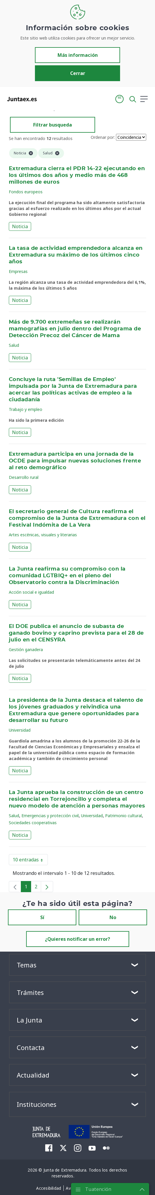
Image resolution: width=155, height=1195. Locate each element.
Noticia (20, 226)
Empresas (18, 271)
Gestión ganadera (26, 649)
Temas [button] (26, 964)
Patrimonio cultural (123, 815)
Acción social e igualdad (31, 592)
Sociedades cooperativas (33, 822)
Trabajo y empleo (25, 409)
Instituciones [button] (36, 1104)
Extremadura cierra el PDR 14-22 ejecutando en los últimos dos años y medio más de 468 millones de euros (77, 175)
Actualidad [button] (33, 1075)
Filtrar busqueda (52, 125)
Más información (78, 55)
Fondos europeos (26, 191)
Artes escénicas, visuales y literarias (43, 534)
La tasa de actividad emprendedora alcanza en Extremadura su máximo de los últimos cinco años (76, 255)
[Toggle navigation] (45, 99)
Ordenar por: (103, 137)
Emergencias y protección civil (50, 815)
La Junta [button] (29, 1019)
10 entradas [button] (30, 860)
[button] (119, 99)
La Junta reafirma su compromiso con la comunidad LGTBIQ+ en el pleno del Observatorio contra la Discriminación (67, 575)
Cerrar (77, 73)
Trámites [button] (30, 992)
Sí (42, 917)
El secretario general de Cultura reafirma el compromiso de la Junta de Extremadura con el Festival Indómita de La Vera (77, 518)
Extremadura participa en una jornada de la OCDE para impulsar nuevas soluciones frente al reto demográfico (75, 461)
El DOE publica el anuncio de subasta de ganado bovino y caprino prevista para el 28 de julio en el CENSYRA (76, 633)
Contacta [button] (31, 1047)
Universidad (20, 730)
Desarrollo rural (23, 477)
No (112, 917)
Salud (14, 345)
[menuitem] (49, 1148)
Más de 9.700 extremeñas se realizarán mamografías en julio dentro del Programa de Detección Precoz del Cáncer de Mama (75, 329)
